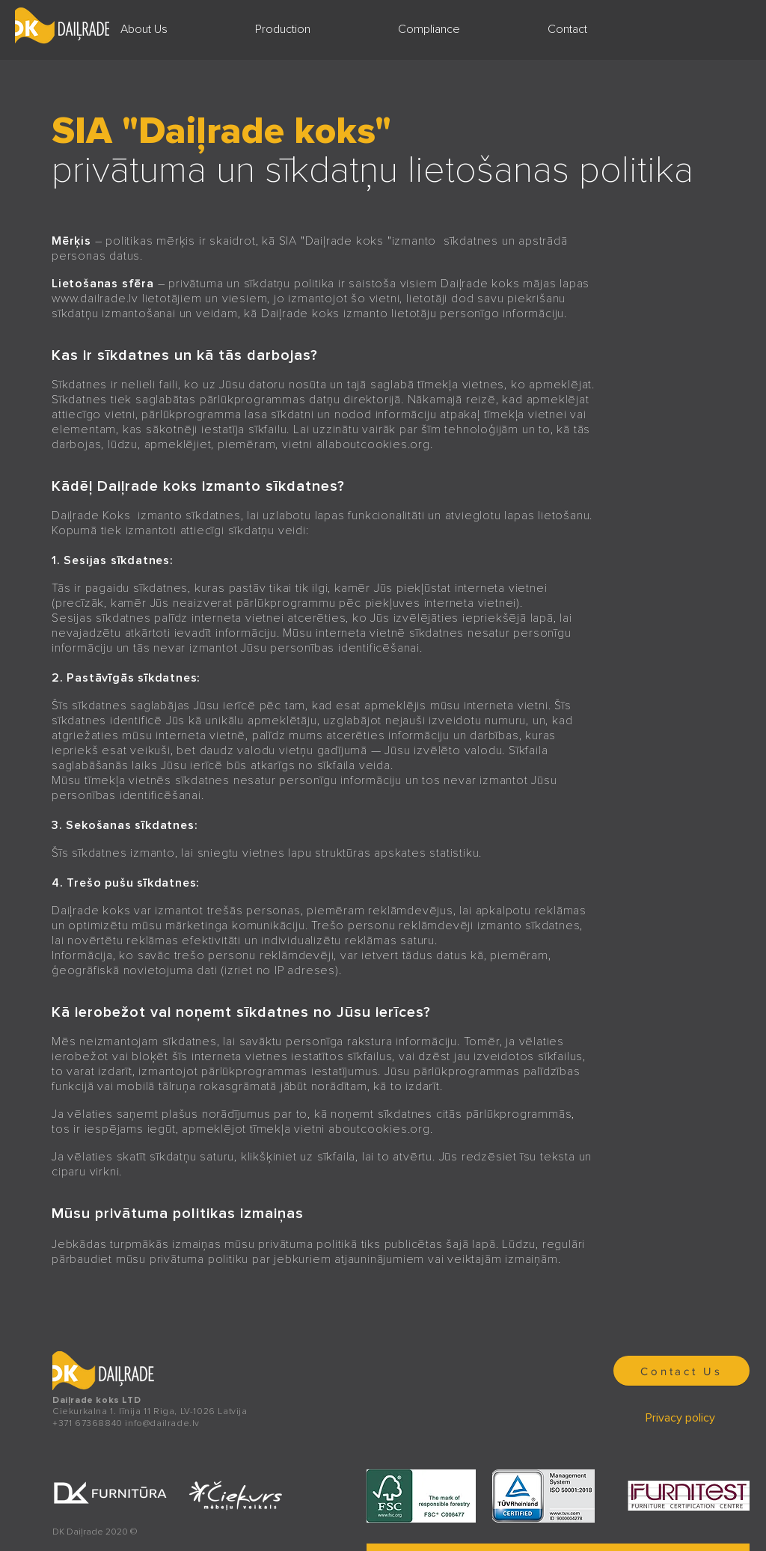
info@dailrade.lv (162, 1423)
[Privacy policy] (681, 1418)
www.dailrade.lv (95, 298)
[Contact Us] (681, 1371)
